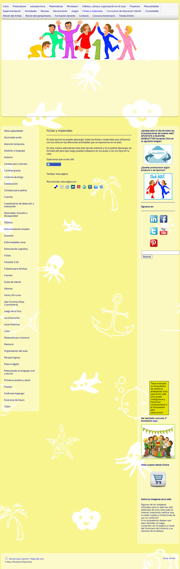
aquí (155, 421)
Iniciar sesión (169, 558)
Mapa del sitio (37, 559)
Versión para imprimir (17, 559)
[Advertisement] (90, 88)
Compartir (53, 164)
